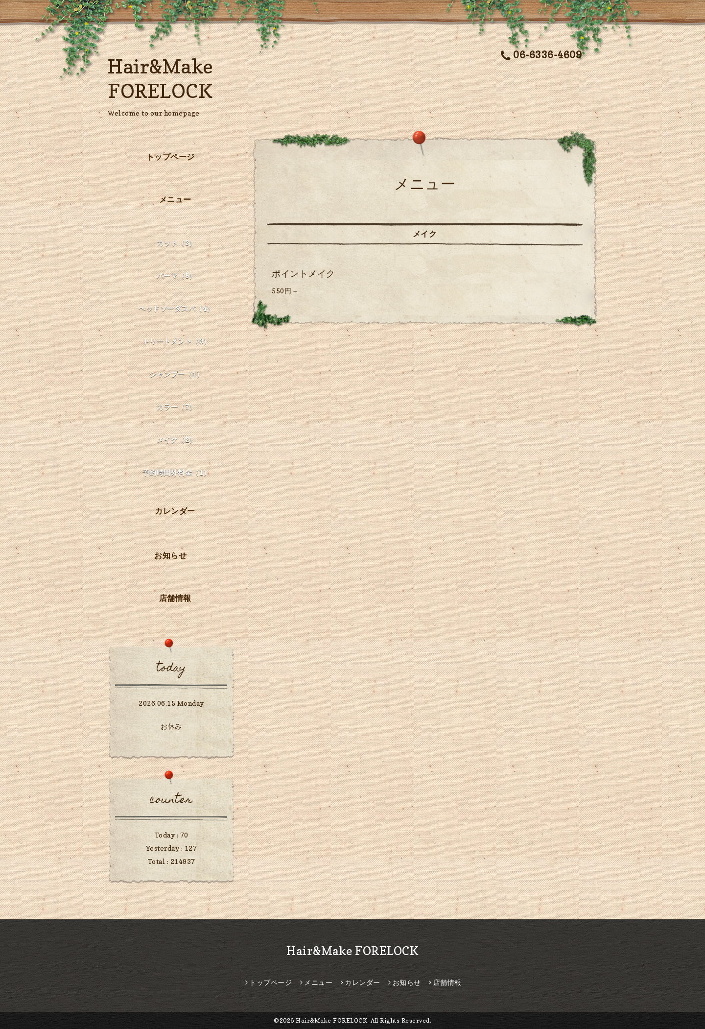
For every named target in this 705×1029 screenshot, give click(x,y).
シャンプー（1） (176, 374)
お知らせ (170, 555)
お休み (171, 726)
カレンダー (175, 511)
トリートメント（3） (176, 341)
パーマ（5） (176, 275)
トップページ (170, 157)
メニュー (175, 199)
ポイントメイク (303, 273)
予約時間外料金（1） (176, 472)
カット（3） (176, 243)
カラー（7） (176, 407)
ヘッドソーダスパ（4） (176, 308)
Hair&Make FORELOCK (352, 951)
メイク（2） (176, 439)
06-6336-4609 (541, 55)
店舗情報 (175, 598)
